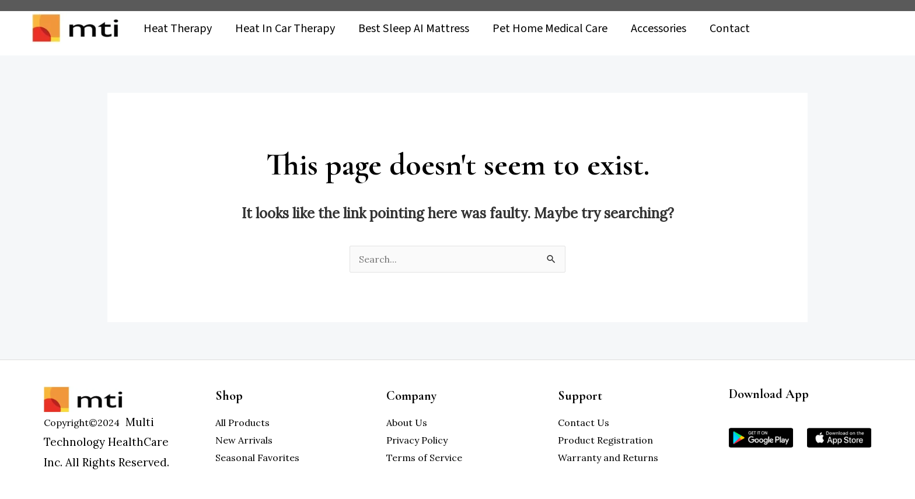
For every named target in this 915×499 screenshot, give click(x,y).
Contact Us (583, 422)
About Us (406, 422)
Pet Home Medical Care (550, 30)
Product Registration (605, 440)
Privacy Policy (417, 440)
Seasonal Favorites (257, 457)
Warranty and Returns (608, 457)
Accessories (658, 30)
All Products (242, 422)
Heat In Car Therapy (285, 30)
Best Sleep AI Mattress (413, 30)
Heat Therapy (178, 30)
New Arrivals (244, 440)
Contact (730, 30)
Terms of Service (424, 457)
